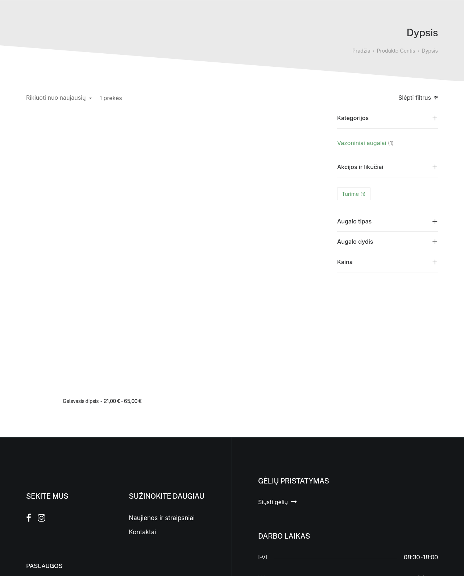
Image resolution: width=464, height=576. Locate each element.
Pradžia (361, 51)
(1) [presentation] (391, 143)
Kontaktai (142, 393)
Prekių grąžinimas (155, 465)
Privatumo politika (155, 494)
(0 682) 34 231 (278, 514)
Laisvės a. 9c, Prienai (286, 498)
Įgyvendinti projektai (55, 448)
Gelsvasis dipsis (47, 215)
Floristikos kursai (50, 515)
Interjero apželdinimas (58, 462)
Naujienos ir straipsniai (162, 379)
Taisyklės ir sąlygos (157, 480)
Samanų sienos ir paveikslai (51, 496)
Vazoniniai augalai (361, 143)
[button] (59, 159)
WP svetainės (104, 562)
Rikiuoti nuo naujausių (56, 97)
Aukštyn (426, 514)
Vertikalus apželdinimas (60, 477)
